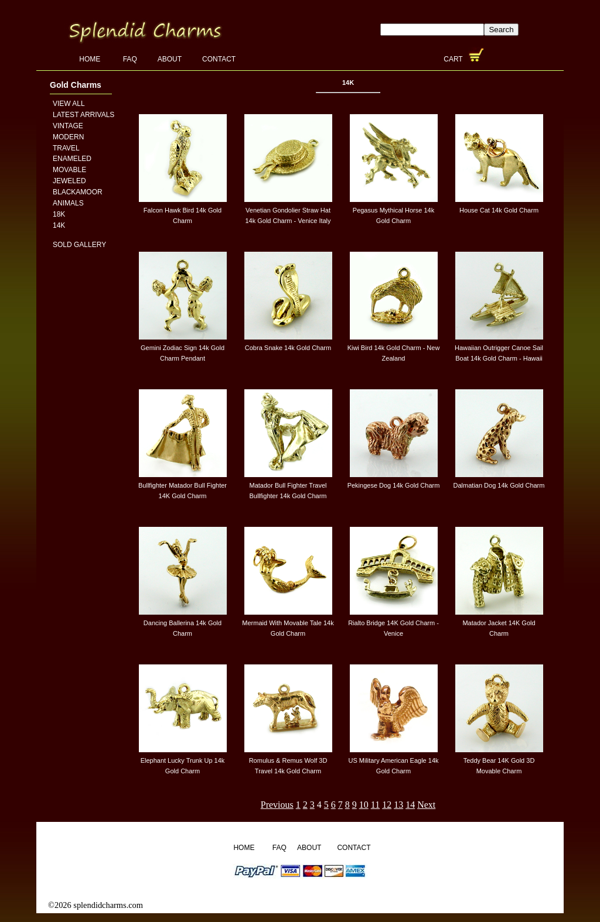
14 (410, 805)
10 (364, 805)
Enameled (72, 159)
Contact (219, 59)
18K (59, 214)
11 (375, 805)
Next (426, 805)
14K (59, 225)
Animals (68, 203)
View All (69, 104)
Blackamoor (78, 192)
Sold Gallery (79, 245)
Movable (69, 170)
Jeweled (69, 181)
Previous (277, 805)
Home (90, 59)
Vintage (68, 126)
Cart (454, 59)
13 (398, 805)
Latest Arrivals (83, 115)
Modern (68, 137)
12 (386, 805)
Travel (66, 148)
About (170, 59)
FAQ (130, 59)
